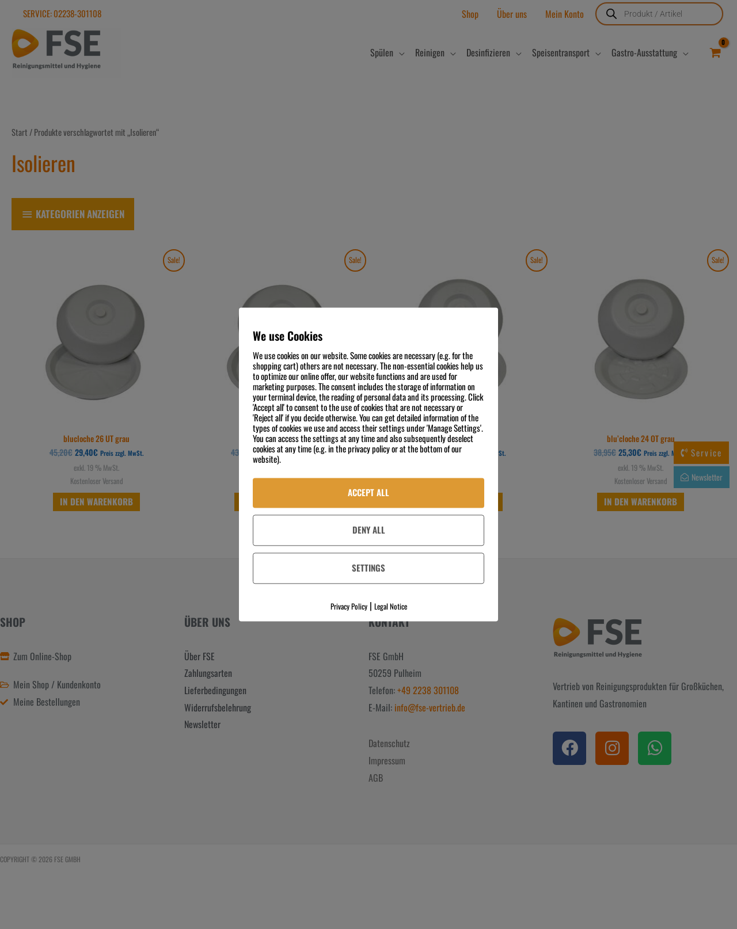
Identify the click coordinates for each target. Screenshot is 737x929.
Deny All (368, 529)
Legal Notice (390, 606)
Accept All (368, 492)
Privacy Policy (348, 606)
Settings (368, 567)
